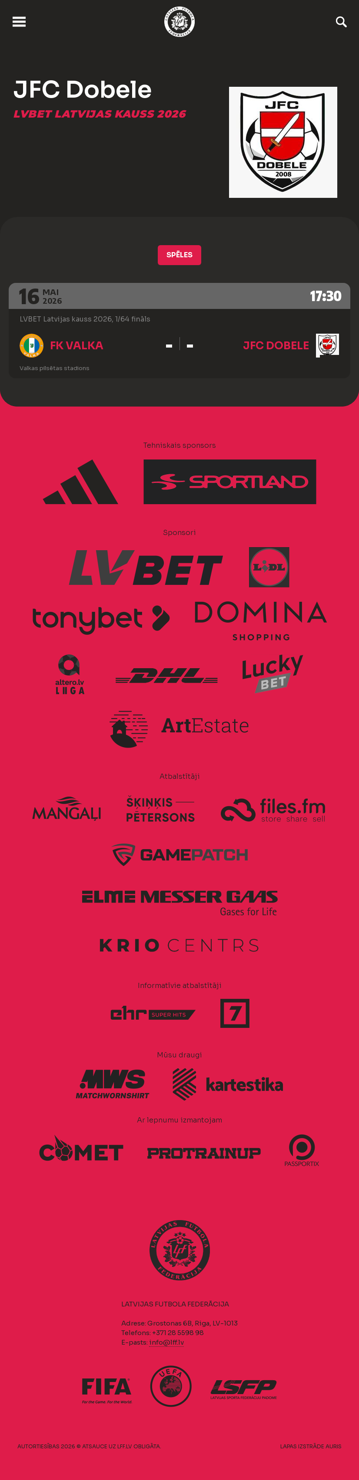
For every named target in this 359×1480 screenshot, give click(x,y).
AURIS (334, 1446)
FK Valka (76, 345)
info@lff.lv (166, 1342)
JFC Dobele (276, 345)
